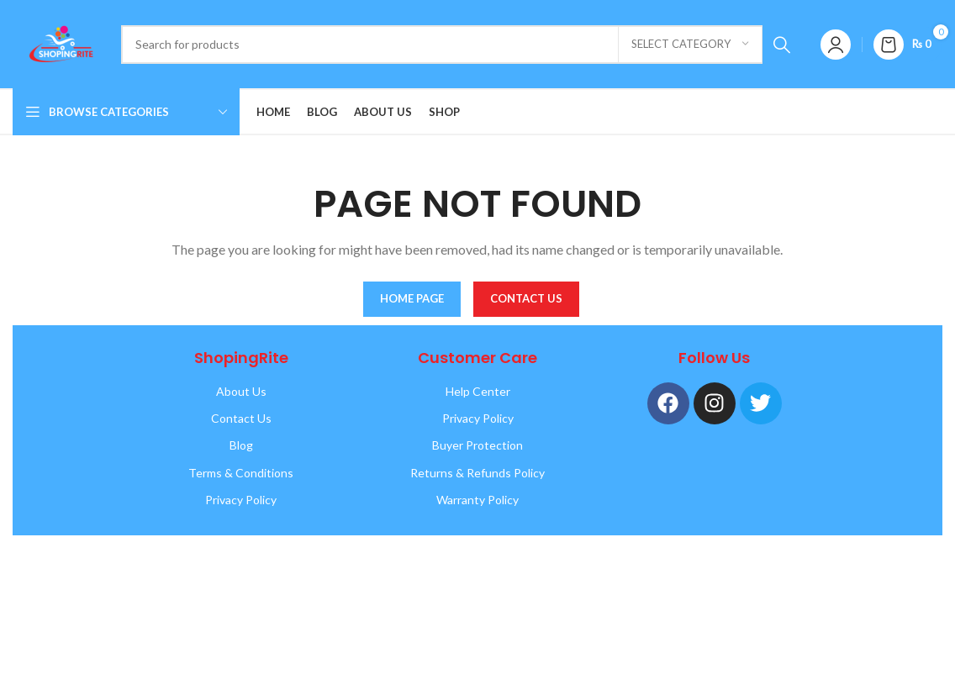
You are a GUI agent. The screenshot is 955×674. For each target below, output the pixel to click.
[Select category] (690, 44)
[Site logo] (58, 42)
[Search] (461, 44)
